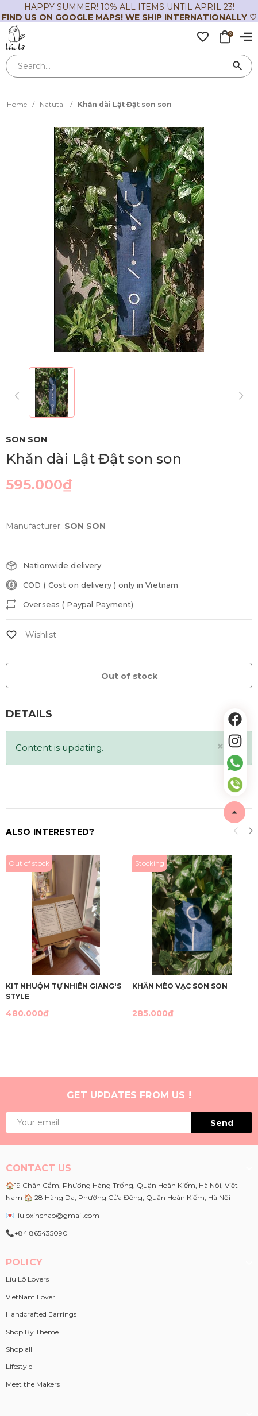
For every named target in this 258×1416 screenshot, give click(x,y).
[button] (250, 832)
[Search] (238, 66)
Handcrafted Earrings (41, 1314)
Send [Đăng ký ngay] (221, 1123)
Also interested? (50, 832)
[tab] (29, 714)
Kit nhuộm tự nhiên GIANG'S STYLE (63, 991)
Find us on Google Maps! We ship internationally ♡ (129, 17)
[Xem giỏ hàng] (225, 36)
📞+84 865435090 (37, 1233)
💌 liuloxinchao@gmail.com (52, 1215)
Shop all (19, 1349)
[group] (129, 239)
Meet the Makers (33, 1384)
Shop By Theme (32, 1332)
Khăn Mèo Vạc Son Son (180, 986)
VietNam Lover (30, 1296)
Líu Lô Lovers (27, 1279)
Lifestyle (19, 1366)
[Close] (220, 746)
